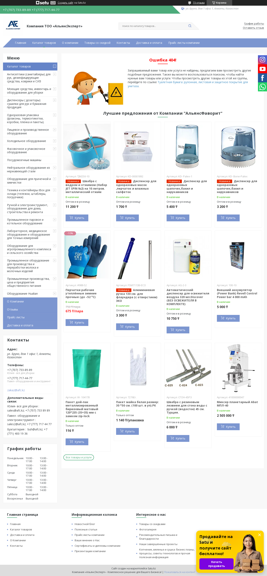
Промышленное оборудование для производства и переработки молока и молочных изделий (28, 265)
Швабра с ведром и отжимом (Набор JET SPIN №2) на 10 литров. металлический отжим (86, 186)
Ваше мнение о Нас (87, 540)
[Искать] (190, 26)
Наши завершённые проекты (158, 544)
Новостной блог (85, 524)
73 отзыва (199, 2)
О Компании (15, 301)
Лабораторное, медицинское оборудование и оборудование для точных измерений (28, 234)
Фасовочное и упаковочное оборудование (26, 150)
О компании (70, 42)
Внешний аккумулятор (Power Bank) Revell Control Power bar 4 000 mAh (237, 293)
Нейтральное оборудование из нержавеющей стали (28, 169)
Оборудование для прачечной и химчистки (29, 180)
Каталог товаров (44, 42)
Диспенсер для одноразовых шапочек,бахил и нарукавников (187, 186)
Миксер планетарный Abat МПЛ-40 (237, 403)
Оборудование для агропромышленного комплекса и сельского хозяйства (29, 249)
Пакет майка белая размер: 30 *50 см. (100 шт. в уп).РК (137, 403)
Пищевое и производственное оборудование (28, 131)
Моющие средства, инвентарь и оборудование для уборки (29, 90)
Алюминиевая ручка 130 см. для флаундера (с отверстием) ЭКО (136, 295)
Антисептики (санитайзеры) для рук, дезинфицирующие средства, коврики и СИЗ (29, 77)
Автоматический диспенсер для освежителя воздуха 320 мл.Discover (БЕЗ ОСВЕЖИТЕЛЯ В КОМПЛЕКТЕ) (188, 297)
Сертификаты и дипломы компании (97, 545)
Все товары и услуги (79, 457)
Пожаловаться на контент (179, 572)
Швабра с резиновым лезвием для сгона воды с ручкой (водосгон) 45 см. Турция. (187, 407)
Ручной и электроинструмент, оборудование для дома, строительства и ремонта (27, 208)
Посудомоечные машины (24, 160)
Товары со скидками (152, 524)
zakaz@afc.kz (16, 390)
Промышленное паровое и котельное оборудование (25, 221)
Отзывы (12, 309)
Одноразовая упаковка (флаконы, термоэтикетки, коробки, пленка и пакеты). (25, 118)
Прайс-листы (16, 317)
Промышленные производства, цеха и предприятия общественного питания (28, 282)
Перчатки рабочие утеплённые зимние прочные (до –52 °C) (81, 293)
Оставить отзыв (253, 28)
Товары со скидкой (97, 42)
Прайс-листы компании (89, 535)
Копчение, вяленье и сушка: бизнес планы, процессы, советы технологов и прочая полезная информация (167, 553)
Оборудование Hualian (22, 293)
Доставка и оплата (149, 42)
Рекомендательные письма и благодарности (158, 536)
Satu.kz (152, 568)
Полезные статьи (86, 529)
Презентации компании (90, 551)
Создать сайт (65, 2)
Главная (20, 42)
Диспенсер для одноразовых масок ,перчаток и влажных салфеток (136, 186)
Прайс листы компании (184, 42)
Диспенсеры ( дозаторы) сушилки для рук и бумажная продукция (26, 103)
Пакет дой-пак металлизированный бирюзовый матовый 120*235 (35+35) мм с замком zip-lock (82, 409)
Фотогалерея (147, 529)
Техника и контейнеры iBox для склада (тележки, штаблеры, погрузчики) (28, 193)
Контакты (123, 42)
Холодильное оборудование (26, 141)
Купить (79, 218)
